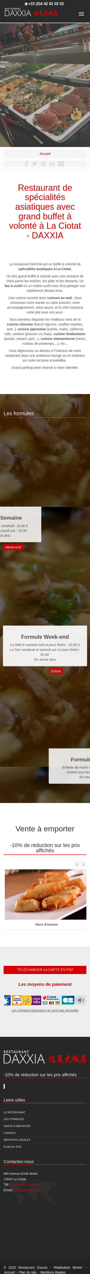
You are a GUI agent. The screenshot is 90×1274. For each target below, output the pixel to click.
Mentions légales (17, 1139)
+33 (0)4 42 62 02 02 (46, 4)
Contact (10, 1133)
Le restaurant (14, 1112)
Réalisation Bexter (68, 1267)
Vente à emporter (17, 1126)
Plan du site (13, 1146)
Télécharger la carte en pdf (45, 969)
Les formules (14, 1119)
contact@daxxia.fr (27, 1190)
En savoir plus (45, 650)
